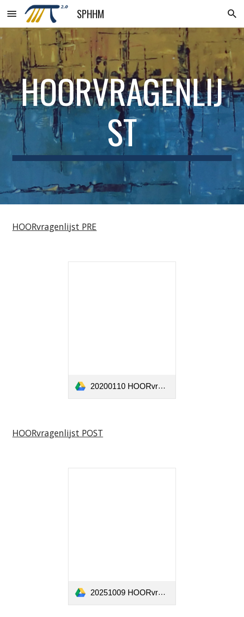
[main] (122, 116)
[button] (12, 13)
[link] (121, 330)
